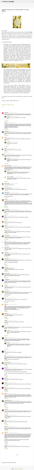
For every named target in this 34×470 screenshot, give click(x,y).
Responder (6, 129)
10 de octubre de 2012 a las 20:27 (12, 320)
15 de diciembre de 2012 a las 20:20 (12, 432)
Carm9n (8, 116)
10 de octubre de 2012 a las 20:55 (10, 337)
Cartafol (5, 225)
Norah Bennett (6, 209)
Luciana (5, 382)
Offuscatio (6, 112)
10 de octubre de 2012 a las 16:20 (13, 279)
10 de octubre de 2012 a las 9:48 (14, 183)
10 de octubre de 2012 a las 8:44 (13, 131)
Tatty (5, 137)
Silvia (5, 387)
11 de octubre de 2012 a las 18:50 (15, 362)
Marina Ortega (6, 183)
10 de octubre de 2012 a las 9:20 (11, 137)
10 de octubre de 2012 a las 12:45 (14, 235)
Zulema (5, 393)
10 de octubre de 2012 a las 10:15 (14, 192)
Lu (4, 153)
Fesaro (5, 221)
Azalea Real (6, 313)
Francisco (6, 285)
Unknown (6, 304)
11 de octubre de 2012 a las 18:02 (10, 355)
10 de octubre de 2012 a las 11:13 (14, 209)
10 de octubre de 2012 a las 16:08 (14, 273)
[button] (2, 13)
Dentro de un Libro (7, 362)
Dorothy (5, 199)
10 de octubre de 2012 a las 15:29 (12, 267)
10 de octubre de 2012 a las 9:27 (11, 148)
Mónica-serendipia (7, 165)
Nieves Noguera (7, 273)
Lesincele (6, 267)
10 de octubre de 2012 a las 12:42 (15, 230)
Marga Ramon (6, 131)
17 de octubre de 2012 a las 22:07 (11, 420)
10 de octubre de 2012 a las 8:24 (12, 112)
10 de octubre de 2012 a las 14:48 (14, 247)
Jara (5, 337)
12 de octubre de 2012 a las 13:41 (11, 393)
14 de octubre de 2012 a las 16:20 (12, 409)
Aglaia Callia (6, 258)
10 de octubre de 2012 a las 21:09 (14, 330)
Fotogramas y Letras (8, 400)
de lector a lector (7, 230)
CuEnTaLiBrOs (6, 247)
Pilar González (6, 235)
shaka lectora (6, 291)
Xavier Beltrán (6, 192)
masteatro (6, 409)
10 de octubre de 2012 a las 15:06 (13, 252)
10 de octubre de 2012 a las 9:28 (15, 165)
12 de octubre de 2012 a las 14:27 (16, 400)
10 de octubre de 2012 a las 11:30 (11, 221)
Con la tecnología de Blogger (17, 468)
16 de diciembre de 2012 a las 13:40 (12, 445)
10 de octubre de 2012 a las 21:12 (14, 158)
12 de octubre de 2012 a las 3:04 (11, 382)
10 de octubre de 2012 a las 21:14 (14, 116)
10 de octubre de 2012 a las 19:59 (12, 304)
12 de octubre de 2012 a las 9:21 (11, 387)
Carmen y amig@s (8, 1)
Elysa (5, 420)
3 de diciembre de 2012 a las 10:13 (12, 426)
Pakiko (5, 148)
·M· (4, 325)
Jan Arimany (6, 252)
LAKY (5, 215)
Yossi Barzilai (6, 279)
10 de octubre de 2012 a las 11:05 (12, 199)
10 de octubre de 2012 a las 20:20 (13, 313)
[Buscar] (15, 1)
